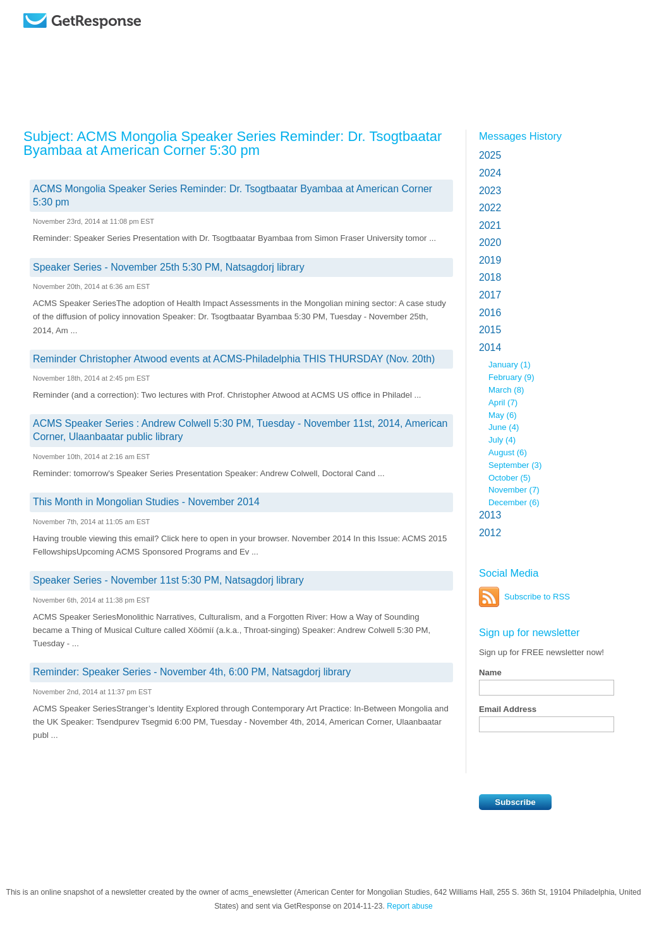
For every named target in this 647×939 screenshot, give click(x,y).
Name (490, 672)
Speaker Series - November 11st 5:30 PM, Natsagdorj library (168, 580)
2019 (490, 260)
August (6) (507, 452)
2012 (490, 532)
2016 (490, 312)
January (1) (509, 364)
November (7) (514, 489)
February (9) (511, 377)
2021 (490, 225)
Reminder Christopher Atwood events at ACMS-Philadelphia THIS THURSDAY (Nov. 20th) (234, 358)
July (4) (502, 440)
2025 (490, 155)
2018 (490, 277)
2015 (490, 329)
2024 (490, 173)
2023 (490, 190)
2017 (490, 295)
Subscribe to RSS (537, 596)
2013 (490, 515)
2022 (490, 207)
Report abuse (410, 906)
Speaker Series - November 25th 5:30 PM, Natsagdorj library (169, 267)
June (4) (503, 427)
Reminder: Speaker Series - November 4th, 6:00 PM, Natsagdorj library (192, 671)
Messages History (520, 136)
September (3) (514, 465)
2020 (490, 242)
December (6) (514, 502)
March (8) (506, 390)
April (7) (502, 402)
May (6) (502, 415)
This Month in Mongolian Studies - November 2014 (146, 501)
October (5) (509, 477)
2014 (490, 347)
